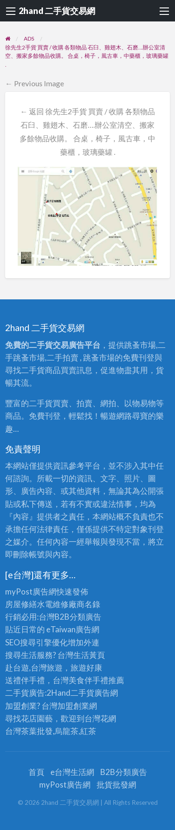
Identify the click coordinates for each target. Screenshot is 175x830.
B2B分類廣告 (123, 772)
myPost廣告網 (30, 591)
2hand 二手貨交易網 (57, 11)
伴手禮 (96, 680)
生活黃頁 (89, 655)
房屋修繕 (21, 604)
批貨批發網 (116, 784)
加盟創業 (73, 706)
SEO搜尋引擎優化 (36, 642)
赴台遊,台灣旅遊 (34, 667)
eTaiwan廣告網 (72, 629)
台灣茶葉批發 (29, 731)
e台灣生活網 (72, 772)
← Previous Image (34, 83)
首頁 (36, 772)
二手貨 (82, 693)
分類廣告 (85, 617)
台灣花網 (100, 718)
